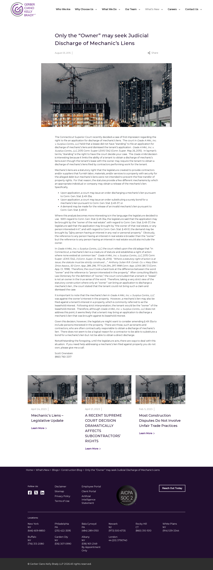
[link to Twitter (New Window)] (36, 492)
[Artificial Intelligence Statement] (93, 500)
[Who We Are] (63, 9)
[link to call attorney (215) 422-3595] (63, 530)
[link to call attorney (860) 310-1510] (143, 530)
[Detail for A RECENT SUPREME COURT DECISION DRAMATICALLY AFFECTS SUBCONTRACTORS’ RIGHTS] (106, 414)
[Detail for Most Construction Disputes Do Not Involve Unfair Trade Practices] (160, 407)
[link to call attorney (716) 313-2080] (36, 543)
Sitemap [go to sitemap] (59, 491)
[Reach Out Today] (172, 488)
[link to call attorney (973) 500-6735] (117, 530)
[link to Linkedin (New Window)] (42, 492)
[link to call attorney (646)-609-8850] (36, 530)
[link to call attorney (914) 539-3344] (171, 530)
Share (153, 53)
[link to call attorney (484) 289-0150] (90, 530)
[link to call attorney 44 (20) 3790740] (118, 540)
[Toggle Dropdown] (97, 9)
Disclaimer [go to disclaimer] (60, 486)
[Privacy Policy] (66, 496)
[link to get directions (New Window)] (39, 525)
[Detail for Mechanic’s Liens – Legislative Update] (52, 404)
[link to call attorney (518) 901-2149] (89, 543)
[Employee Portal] (93, 486)
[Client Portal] (93, 491)
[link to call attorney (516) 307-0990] (63, 543)
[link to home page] (23, 9)
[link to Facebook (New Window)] (30, 492)
